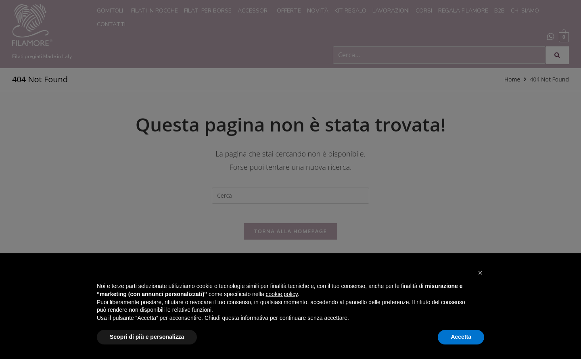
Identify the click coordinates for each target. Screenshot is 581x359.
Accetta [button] (461, 337)
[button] (480, 272)
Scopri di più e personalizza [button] (147, 337)
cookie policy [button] (282, 294)
